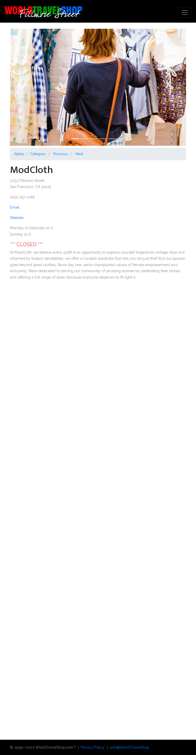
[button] (23, 87)
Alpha (19, 154)
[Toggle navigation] (185, 12)
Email (14, 207)
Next (79, 154)
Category (38, 154)
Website (16, 217)
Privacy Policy (92, 747)
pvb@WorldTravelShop (129, 747)
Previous (60, 154)
